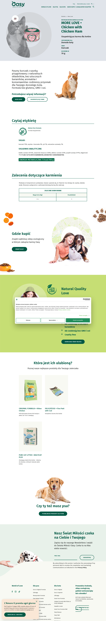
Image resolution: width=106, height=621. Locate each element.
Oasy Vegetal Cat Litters (60, 595)
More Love (57, 586)
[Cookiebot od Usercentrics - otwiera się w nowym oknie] (82, 299)
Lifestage (35, 546)
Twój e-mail (57, 509)
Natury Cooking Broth (60, 580)
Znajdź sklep (19, 249)
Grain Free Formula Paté (39, 570)
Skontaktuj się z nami (83, 3)
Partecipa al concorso (15, 614)
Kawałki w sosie (58, 560)
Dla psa (36, 539)
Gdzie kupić (19, 99)
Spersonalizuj (53, 320)
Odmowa (28, 320)
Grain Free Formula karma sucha (42, 558)
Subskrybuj (87, 511)
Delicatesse (57, 571)
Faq (74, 3)
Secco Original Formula (39, 543)
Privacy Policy (82, 521)
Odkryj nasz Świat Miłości (73, 342)
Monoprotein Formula (39, 549)
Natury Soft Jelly (37, 582)
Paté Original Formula (39, 561)
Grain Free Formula (38, 555)
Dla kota (57, 539)
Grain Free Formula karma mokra (42, 573)
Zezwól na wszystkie (78, 320)
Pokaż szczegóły (83, 315)
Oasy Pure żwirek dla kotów (61, 592)
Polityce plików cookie (64, 309)
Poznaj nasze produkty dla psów (53, 467)
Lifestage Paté (37, 564)
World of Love (17, 539)
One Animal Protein (38, 552)
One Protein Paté (37, 567)
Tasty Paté (35, 576)
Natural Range (37, 585)
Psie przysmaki (37, 587)
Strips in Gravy (37, 579)
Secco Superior (58, 546)
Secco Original (58, 543)
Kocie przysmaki (58, 589)
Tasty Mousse (57, 565)
